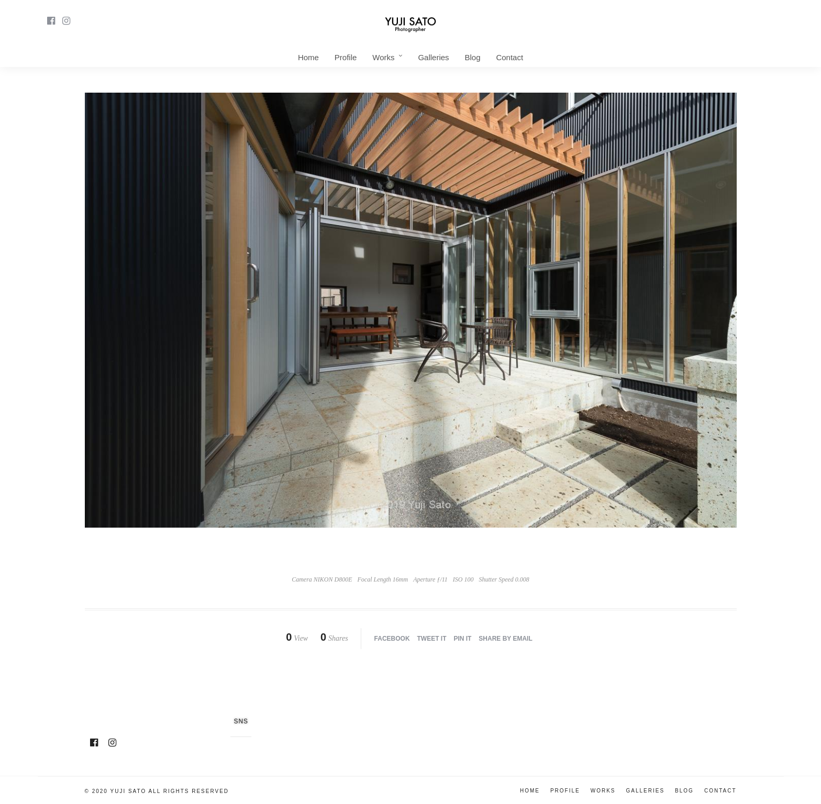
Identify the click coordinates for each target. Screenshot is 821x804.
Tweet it (432, 638)
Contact (509, 57)
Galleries (433, 57)
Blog (472, 57)
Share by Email (505, 638)
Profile (346, 57)
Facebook (392, 638)
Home (308, 57)
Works (383, 57)
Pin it (462, 638)
